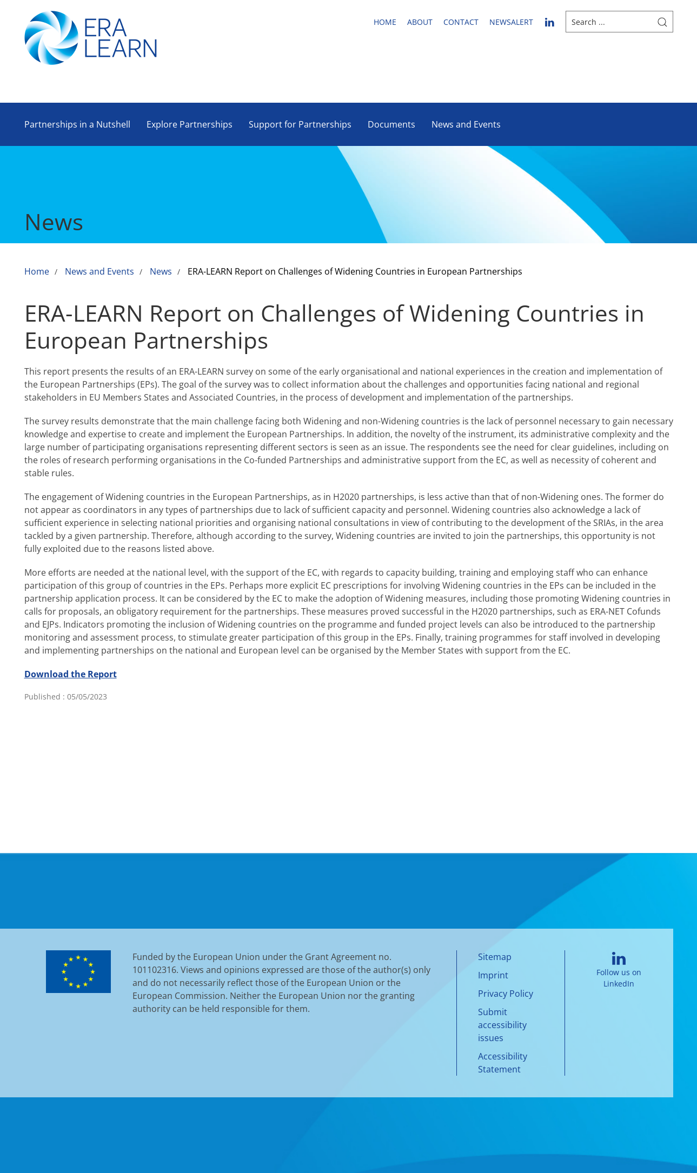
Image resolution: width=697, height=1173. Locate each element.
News (161, 271)
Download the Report (70, 674)
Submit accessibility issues (502, 1025)
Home (385, 22)
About (420, 22)
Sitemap (495, 957)
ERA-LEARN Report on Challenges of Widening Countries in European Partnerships (355, 271)
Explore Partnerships (190, 124)
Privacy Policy (505, 993)
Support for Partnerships (300, 124)
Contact (461, 22)
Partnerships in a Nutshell (77, 124)
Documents (391, 124)
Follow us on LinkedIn (618, 970)
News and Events (466, 124)
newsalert (511, 22)
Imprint (493, 975)
